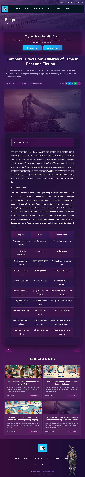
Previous (9, 349)
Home (18, 8)
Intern (67, 8)
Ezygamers (36, 474)
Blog (49, 8)
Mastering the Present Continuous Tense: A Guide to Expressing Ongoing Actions (23, 419)
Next (77, 349)
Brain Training (38, 8)
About (27, 8)
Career (58, 8)
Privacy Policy (35, 471)
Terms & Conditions (48, 471)
